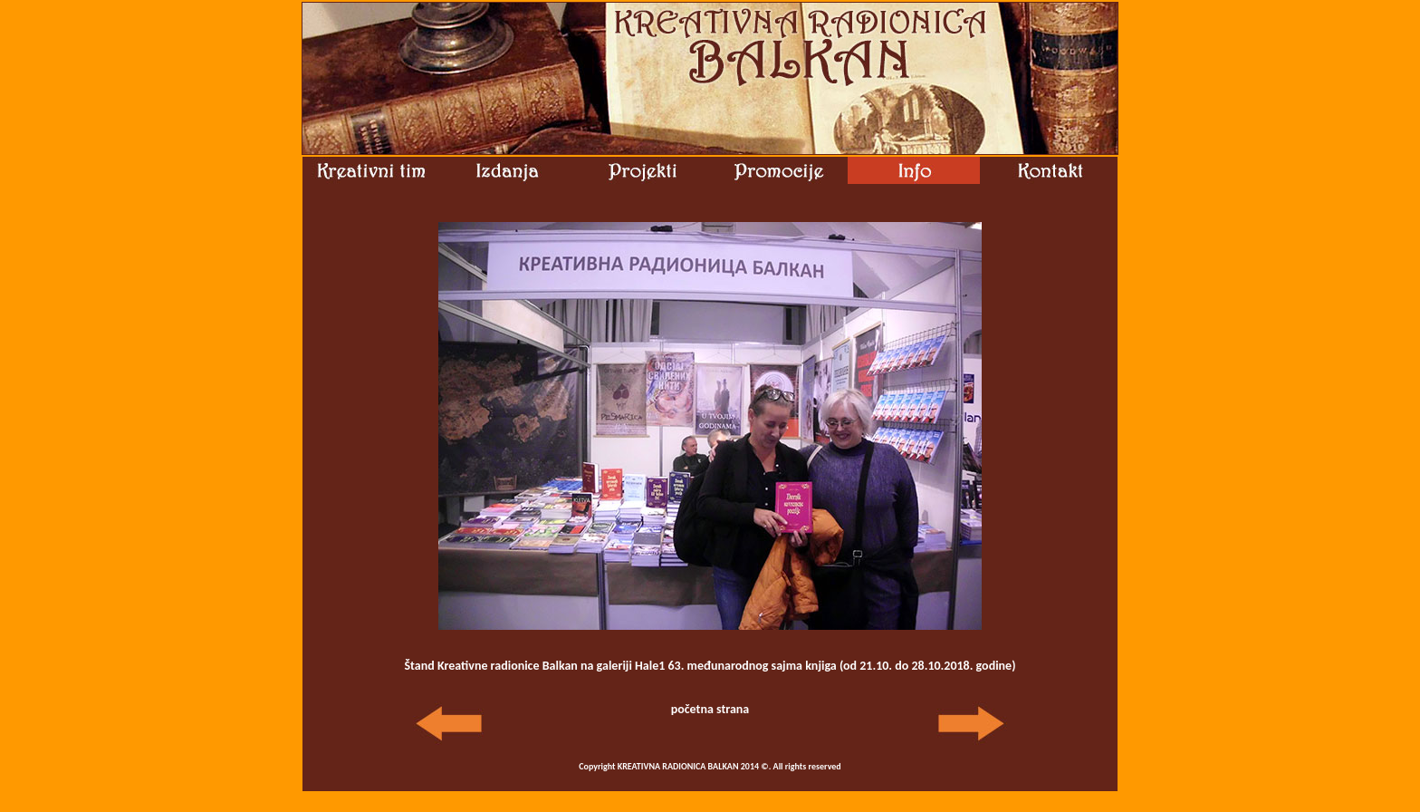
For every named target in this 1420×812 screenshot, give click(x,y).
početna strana (710, 709)
